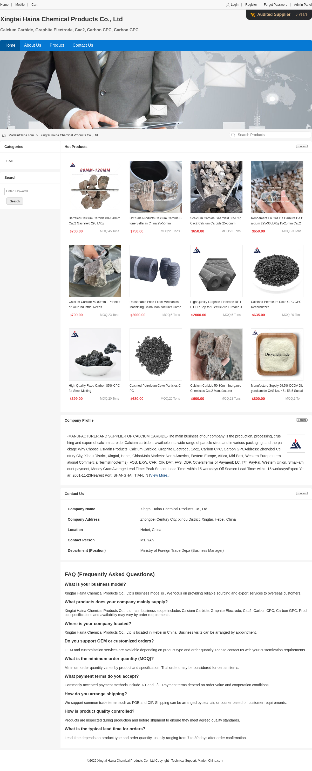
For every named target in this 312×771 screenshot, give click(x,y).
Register (251, 4)
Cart (34, 4)
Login (234, 4)
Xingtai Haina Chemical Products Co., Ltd (61, 19)
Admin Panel (303, 4)
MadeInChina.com (21, 135)
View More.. (159, 475)
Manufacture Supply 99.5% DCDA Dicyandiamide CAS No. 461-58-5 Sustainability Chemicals (277, 391)
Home (4, 4)
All (10, 161)
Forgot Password (275, 4)
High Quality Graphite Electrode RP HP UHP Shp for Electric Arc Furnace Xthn (216, 307)
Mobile (19, 4)
